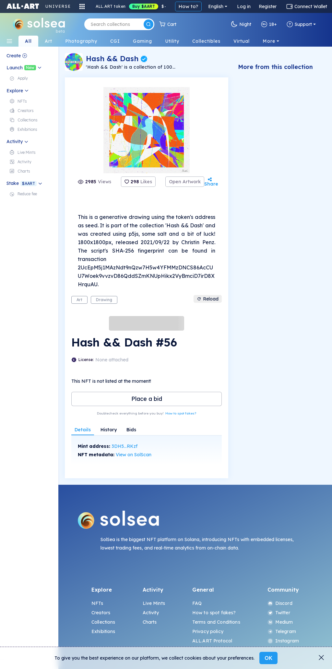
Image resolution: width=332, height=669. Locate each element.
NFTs (97, 603)
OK (268, 658)
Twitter (278, 613)
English (215, 6)
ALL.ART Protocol (212, 641)
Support (299, 24)
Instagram (283, 641)
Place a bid (146, 399)
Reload (208, 299)
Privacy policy (207, 631)
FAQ (197, 603)
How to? (188, 6)
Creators (100, 613)
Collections (103, 622)
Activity (151, 613)
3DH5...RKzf (124, 446)
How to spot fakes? (180, 413)
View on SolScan (133, 455)
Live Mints (154, 603)
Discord (279, 603)
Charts (150, 622)
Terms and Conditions (216, 622)
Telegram (281, 631)
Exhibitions (103, 631)
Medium (280, 622)
